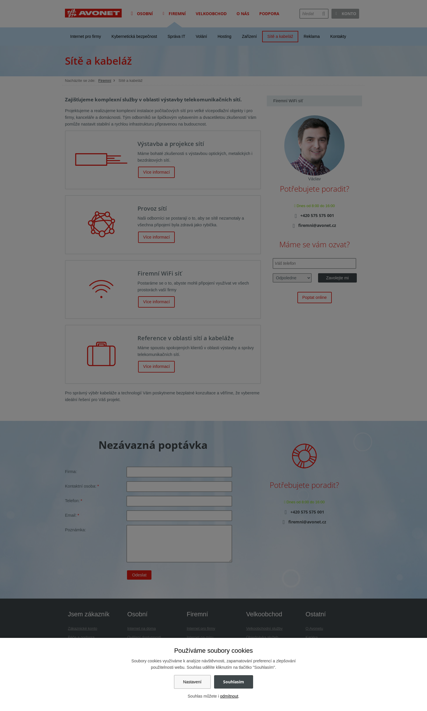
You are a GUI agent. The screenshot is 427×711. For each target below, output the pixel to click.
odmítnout (229, 696)
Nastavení (192, 682)
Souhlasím (233, 681)
